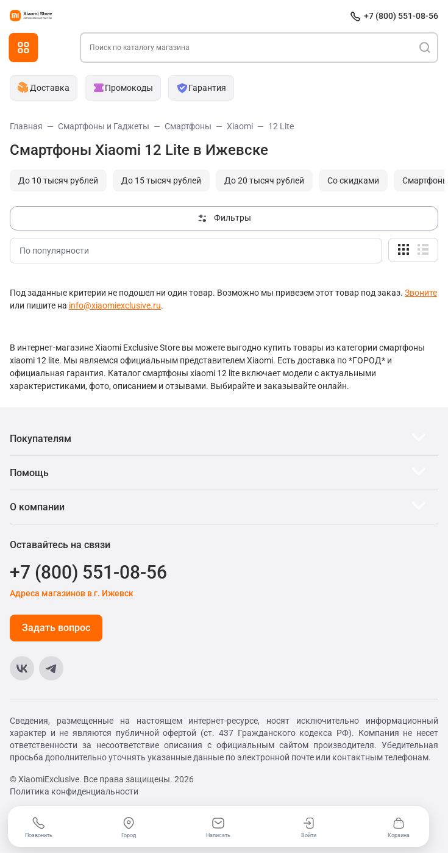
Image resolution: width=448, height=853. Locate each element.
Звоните (421, 293)
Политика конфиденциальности (74, 791)
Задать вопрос (56, 628)
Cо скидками (353, 180)
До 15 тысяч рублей (161, 180)
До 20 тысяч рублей (264, 180)
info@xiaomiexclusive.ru (115, 305)
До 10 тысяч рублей (58, 180)
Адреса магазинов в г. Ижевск (71, 593)
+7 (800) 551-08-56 (401, 16)
